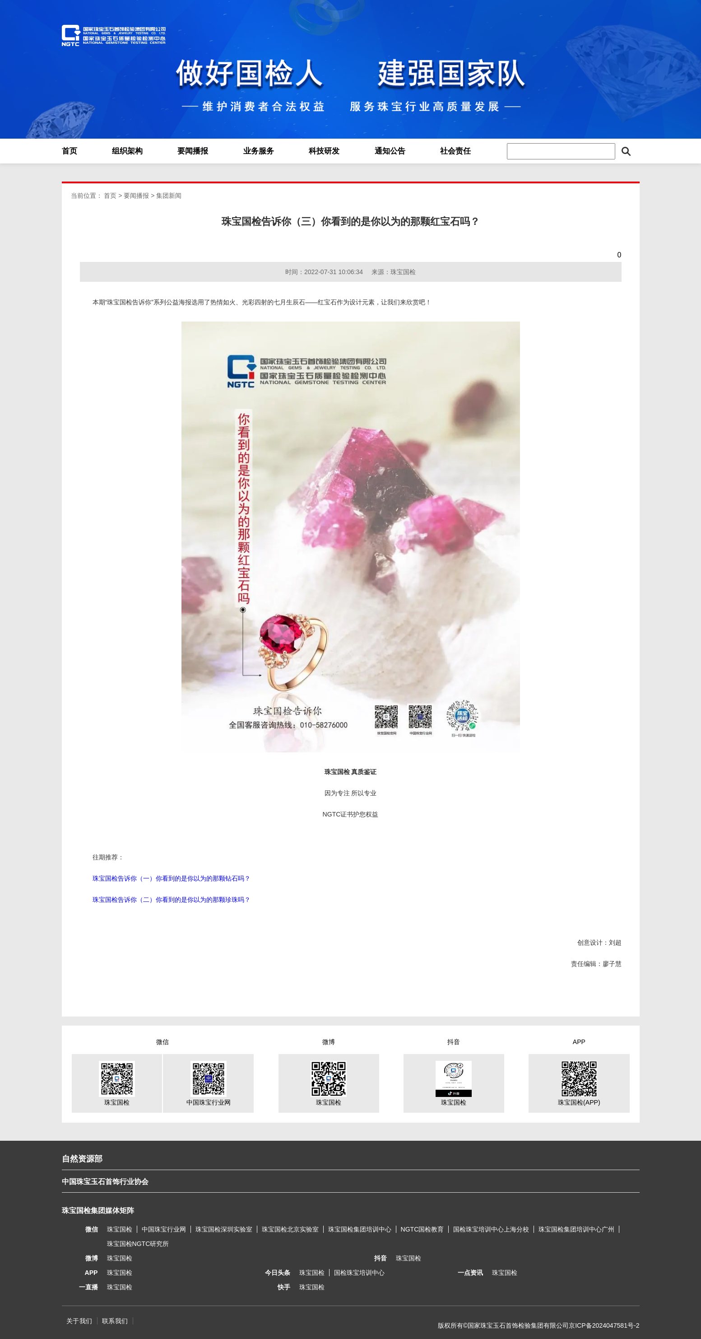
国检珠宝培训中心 (359, 1272)
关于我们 (79, 1321)
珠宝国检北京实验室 (290, 1229)
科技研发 (324, 151)
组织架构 (127, 151)
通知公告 (390, 151)
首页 (69, 151)
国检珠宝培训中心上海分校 (491, 1229)
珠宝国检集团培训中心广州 (576, 1229)
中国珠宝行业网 (164, 1229)
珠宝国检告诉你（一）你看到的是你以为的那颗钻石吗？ (172, 878)
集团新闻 (168, 195)
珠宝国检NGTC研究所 (138, 1243)
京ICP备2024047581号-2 (604, 1325)
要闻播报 (192, 151)
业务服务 (258, 151)
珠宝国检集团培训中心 (359, 1229)
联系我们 (115, 1321)
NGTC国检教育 (422, 1229)
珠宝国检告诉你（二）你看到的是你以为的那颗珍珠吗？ (172, 899)
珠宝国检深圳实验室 (223, 1229)
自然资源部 (82, 1158)
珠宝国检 (119, 1229)
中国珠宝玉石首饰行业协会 (105, 1181)
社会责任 (455, 151)
